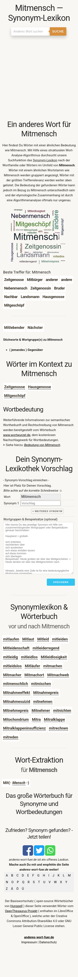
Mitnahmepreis (46, 692)
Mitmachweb (58, 675)
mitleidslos (12, 666)
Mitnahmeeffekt (16, 692)
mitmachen (52, 666)
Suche (58, 31)
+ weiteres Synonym (47, 511)
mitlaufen (11, 639)
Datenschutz (48, 942)
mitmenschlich (15, 683)
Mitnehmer (41, 710)
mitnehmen (42, 701)
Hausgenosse (39, 387)
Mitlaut (28, 639)
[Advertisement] (39, 79)
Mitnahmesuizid (16, 701)
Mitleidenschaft (16, 648)
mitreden (10, 737)
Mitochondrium (16, 719)
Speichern (60, 582)
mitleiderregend (46, 648)
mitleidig (10, 657)
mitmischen (41, 683)
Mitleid (43, 639)
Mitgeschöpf (14, 395)
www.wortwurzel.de (16, 435)
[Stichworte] (38, 548)
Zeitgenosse (14, 387)
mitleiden (60, 639)
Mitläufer (32, 666)
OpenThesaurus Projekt (21, 911)
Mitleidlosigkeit (54, 657)
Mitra (36, 719)
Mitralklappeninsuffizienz (24, 728)
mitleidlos (29, 657)
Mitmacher (12, 675)
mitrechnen (58, 728)
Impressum (29, 942)
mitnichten (62, 710)
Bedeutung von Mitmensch (42, 445)
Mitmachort (34, 675)
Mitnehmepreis (15, 710)
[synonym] (40, 503)
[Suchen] (30, 31)
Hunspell (16, 906)
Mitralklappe (54, 719)
